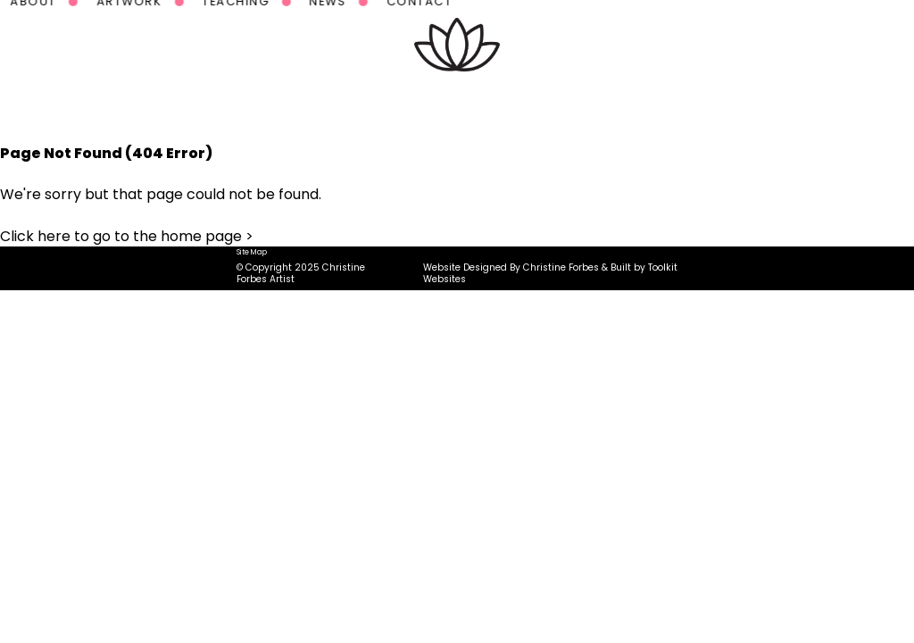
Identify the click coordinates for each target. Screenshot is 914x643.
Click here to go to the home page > (126, 236)
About (260, 102)
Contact (645, 102)
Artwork (355, 102)
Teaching (461, 102)
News (554, 102)
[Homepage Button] (456, 44)
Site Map (252, 251)
